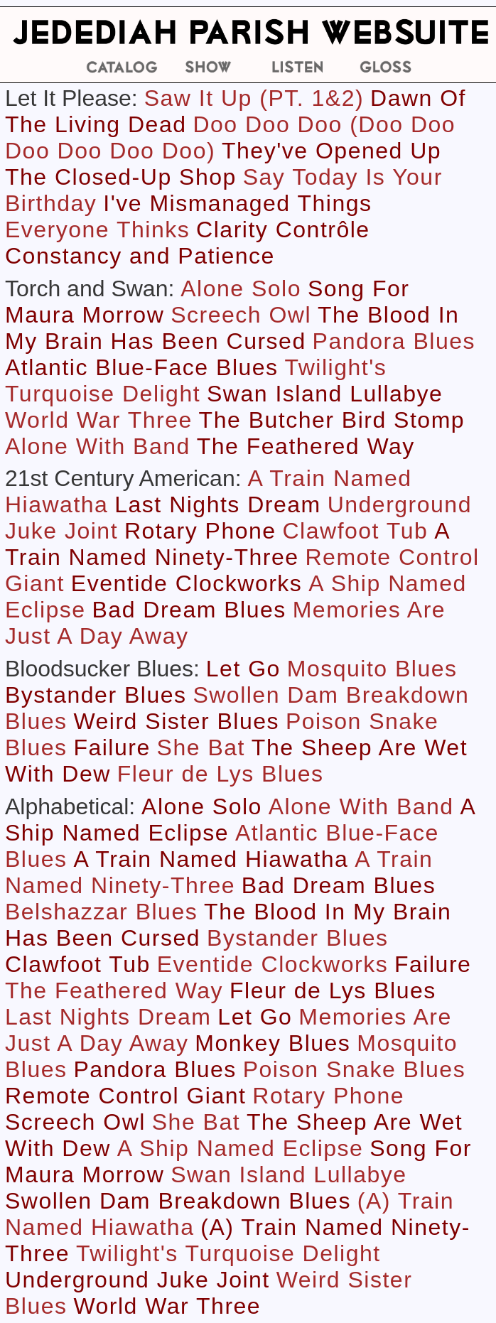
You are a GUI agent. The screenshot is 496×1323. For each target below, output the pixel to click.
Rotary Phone (200, 531)
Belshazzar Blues (101, 911)
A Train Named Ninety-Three (227, 544)
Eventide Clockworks (187, 583)
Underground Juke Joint (137, 1279)
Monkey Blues (272, 1043)
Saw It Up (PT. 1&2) (254, 98)
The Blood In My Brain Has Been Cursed (232, 328)
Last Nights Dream (217, 504)
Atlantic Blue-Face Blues (142, 367)
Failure (111, 747)
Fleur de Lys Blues (220, 774)
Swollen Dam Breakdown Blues (178, 1201)
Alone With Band (97, 446)
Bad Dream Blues (189, 609)
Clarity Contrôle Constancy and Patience (187, 243)
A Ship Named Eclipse (240, 1148)
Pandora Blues (394, 341)
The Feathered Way (306, 446)
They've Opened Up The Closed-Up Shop (223, 164)
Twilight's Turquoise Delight (196, 380)
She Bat (201, 747)
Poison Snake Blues (354, 1069)
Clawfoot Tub (355, 531)
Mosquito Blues (372, 668)
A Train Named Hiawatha (210, 859)
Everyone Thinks (97, 229)
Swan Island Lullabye (325, 393)
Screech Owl (241, 315)
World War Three (99, 420)
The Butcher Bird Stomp (332, 420)
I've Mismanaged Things (237, 203)
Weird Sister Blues (176, 721)
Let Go (243, 668)
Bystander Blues (96, 695)
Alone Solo (240, 288)
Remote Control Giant (125, 1095)
